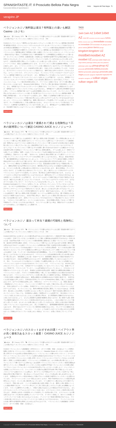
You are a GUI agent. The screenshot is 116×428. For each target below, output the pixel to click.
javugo (102, 47)
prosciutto (81, 69)
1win (81, 33)
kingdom (83, 50)
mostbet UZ (85, 59)
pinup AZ (104, 65)
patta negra (88, 66)
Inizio (89, 6)
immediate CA (87, 44)
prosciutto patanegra (91, 72)
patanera (106, 62)
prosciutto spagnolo (89, 75)
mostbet (84, 55)
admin (8, 36)
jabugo (105, 44)
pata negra (103, 60)
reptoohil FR (107, 75)
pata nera (100, 62)
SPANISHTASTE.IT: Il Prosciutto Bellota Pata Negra (41, 5)
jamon (109, 44)
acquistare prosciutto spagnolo (97, 38)
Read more (8, 111)
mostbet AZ (97, 55)
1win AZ (88, 33)
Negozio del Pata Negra (102, 6)
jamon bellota (82, 47)
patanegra (95, 60)
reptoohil (99, 75)
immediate (99, 41)
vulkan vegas (100, 78)
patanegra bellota (92, 62)
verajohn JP (88, 78)
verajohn (81, 78)
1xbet (97, 33)
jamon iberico (93, 47)
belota (80, 42)
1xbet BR (86, 38)
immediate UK (97, 44)
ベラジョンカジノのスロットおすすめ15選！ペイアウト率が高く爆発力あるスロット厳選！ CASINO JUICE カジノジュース (38, 333)
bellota (108, 38)
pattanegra (81, 66)
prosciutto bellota (92, 69)
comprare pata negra (87, 42)
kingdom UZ (96, 50)
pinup (95, 65)
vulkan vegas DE (88, 81)
